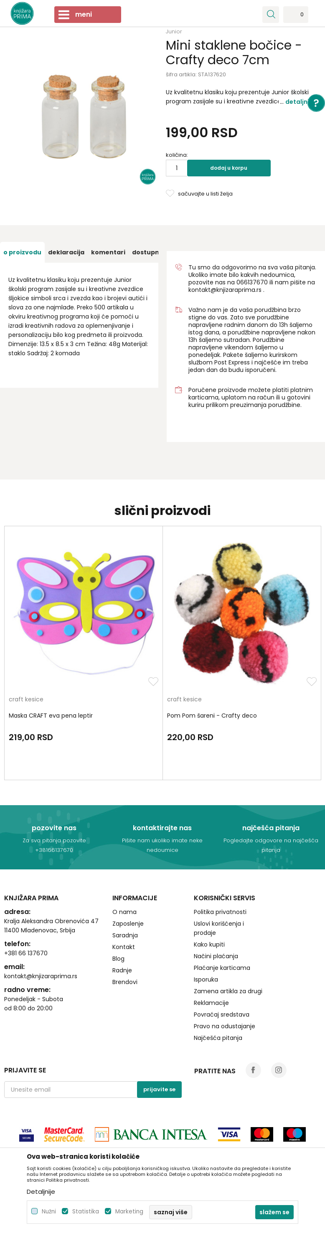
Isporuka (206, 979)
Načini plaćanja (216, 956)
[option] (22, 252)
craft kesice (26, 699)
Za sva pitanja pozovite (54, 840)
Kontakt (123, 947)
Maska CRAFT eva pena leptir (51, 715)
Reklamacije (211, 1003)
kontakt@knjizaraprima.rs (225, 290)
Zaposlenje (128, 923)
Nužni (49, 1211)
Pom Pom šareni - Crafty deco (212, 715)
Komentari (108, 252)
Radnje (122, 970)
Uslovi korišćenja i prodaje (219, 928)
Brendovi (124, 982)
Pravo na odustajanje (224, 1026)
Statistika (85, 1211)
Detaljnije (300, 102)
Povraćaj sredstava (221, 1014)
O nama (124, 912)
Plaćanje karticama (222, 968)
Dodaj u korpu (228, 167)
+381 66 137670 (26, 953)
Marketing (129, 1211)
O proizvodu (22, 252)
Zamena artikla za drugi (228, 991)
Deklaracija (66, 252)
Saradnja (125, 935)
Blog (118, 958)
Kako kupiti (209, 944)
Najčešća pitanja (218, 1038)
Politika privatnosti (220, 912)
